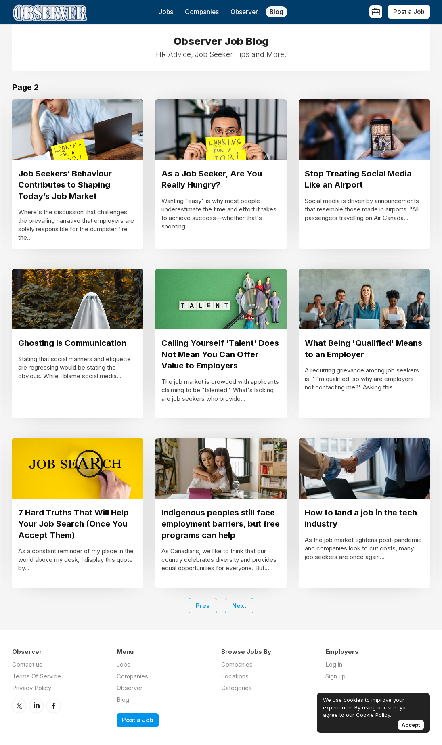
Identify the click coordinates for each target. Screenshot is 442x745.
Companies (202, 12)
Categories (236, 688)
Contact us (27, 664)
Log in (333, 664)
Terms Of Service (36, 676)
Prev (203, 605)
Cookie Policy (373, 715)
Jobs (166, 12)
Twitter (19, 706)
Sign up (335, 676)
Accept (411, 725)
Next (239, 605)
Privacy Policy (31, 688)
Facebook (54, 706)
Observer (244, 12)
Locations (235, 676)
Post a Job (409, 11)
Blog (276, 12)
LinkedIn (36, 706)
